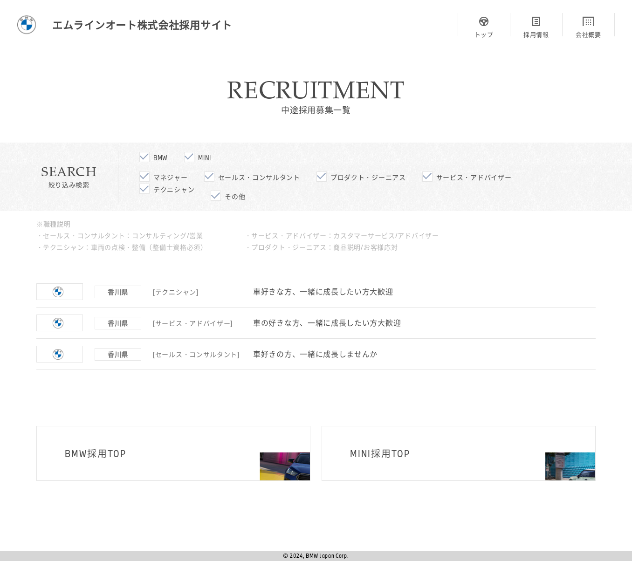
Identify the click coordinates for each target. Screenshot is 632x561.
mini (204, 157)
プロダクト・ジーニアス (368, 177)
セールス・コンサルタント (259, 177)
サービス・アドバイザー (474, 177)
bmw (160, 157)
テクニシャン (173, 189)
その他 (235, 196)
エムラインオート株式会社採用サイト (142, 25)
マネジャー (170, 177)
